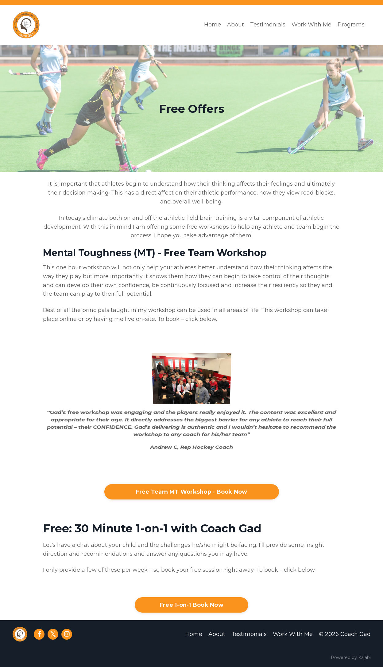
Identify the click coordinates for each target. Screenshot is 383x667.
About (235, 24)
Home (212, 24)
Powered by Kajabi (351, 657)
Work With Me (311, 24)
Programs (351, 24)
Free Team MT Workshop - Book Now (191, 491)
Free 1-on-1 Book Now (191, 605)
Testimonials (267, 24)
